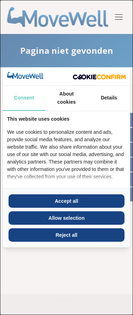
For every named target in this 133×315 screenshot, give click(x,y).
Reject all (66, 235)
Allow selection (67, 218)
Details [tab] (109, 98)
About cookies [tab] (66, 97)
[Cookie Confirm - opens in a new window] (99, 76)
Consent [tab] (24, 98)
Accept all (66, 201)
